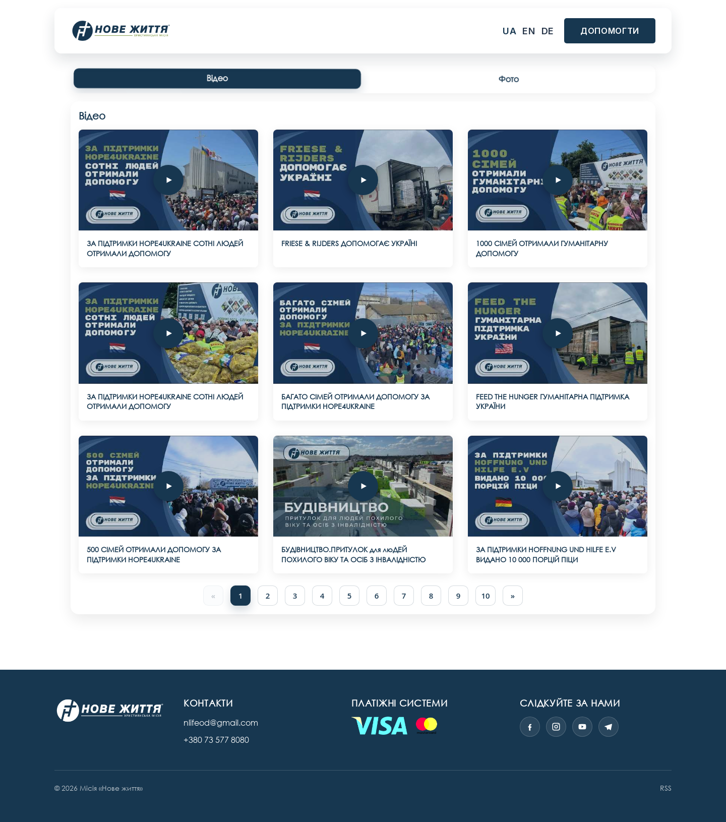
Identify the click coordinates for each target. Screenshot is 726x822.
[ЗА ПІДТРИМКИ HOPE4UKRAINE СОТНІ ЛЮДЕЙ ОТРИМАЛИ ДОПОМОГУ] (168, 180)
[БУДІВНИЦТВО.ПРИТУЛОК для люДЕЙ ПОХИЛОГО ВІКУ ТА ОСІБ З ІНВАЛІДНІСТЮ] (363, 486)
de (547, 31)
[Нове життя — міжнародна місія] (109, 710)
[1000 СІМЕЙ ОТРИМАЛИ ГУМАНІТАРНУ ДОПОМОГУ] (557, 180)
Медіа (350, 31)
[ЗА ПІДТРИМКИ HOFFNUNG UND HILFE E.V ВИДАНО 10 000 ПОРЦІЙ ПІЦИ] (557, 486)
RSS (666, 788)
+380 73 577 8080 (216, 740)
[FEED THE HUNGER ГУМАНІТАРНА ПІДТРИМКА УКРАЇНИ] (557, 333)
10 (485, 596)
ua (509, 31)
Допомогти (609, 31)
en (528, 31)
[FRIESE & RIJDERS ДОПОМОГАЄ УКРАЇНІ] (363, 180)
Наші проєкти (285, 31)
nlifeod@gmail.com (221, 723)
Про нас (402, 31)
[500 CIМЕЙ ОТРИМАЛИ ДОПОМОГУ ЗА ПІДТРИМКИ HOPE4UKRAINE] (168, 486)
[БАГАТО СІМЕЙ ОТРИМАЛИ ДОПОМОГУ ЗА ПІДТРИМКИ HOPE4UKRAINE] (363, 333)
